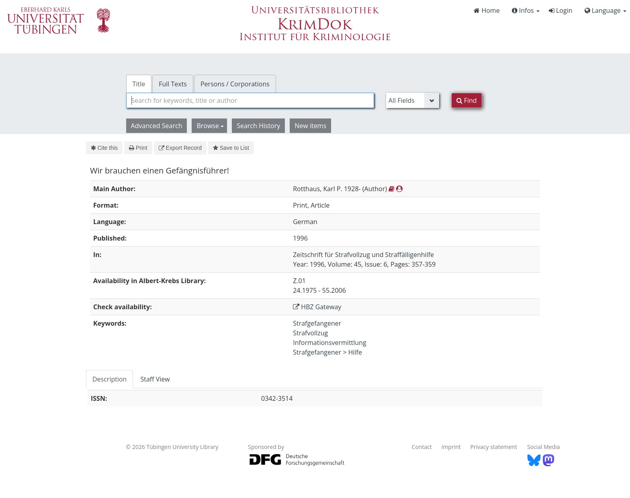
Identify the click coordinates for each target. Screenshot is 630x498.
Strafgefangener (317, 323)
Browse (210, 125)
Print (138, 148)
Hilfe (355, 352)
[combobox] (250, 100)
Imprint (451, 447)
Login (561, 10)
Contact (422, 447)
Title (139, 84)
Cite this (104, 148)
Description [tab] (109, 379)
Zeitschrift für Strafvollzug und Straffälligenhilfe (363, 254)
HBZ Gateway (317, 306)
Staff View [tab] (155, 379)
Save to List (231, 148)
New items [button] (310, 125)
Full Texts (173, 84)
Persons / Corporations (235, 84)
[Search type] (412, 100)
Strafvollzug (310, 333)
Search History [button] (258, 125)
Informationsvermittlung (329, 342)
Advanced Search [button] (156, 125)
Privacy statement (493, 447)
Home (486, 10)
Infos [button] (526, 10)
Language (605, 10)
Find (466, 100)
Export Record (180, 148)
